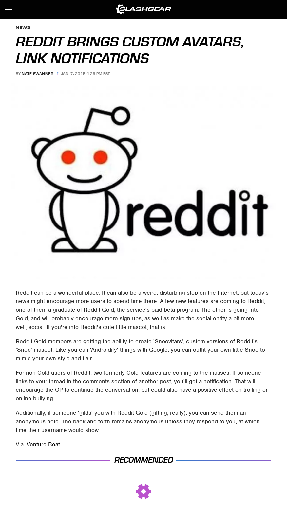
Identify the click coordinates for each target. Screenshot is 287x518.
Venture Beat (43, 444)
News (23, 28)
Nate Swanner (37, 73)
